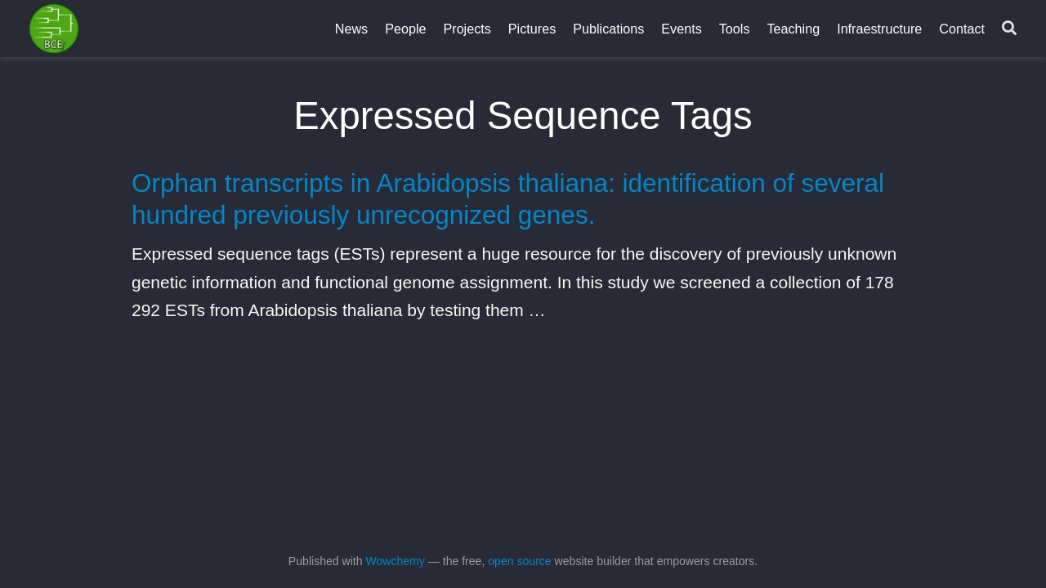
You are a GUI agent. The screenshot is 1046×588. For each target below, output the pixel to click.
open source (519, 561)
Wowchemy (394, 561)
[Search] (1009, 29)
